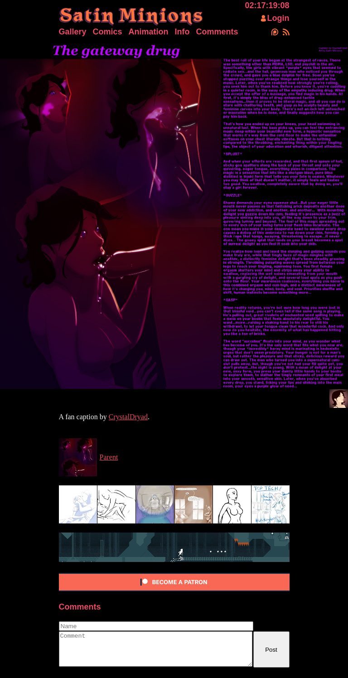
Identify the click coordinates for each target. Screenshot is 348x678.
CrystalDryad (128, 417)
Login (278, 18)
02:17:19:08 (267, 5)
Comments (217, 31)
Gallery (73, 31)
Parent (109, 457)
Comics (107, 31)
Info (182, 31)
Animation (149, 31)
